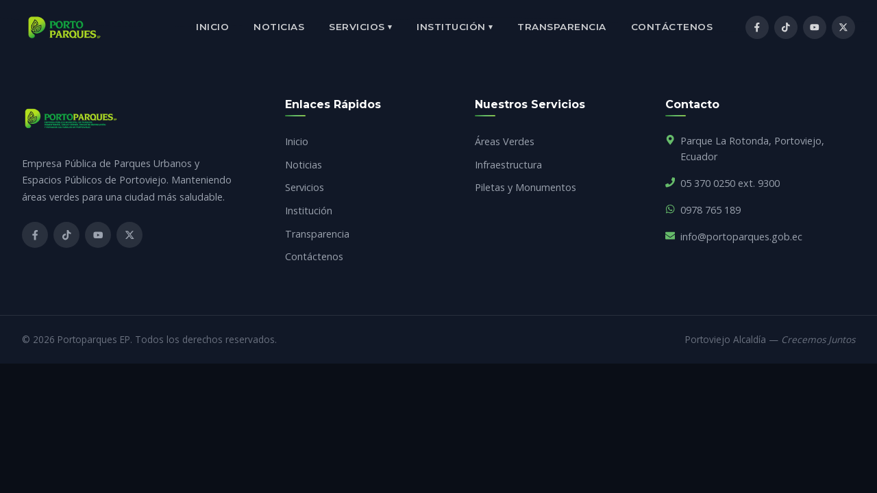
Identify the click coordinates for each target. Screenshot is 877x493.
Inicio (212, 26)
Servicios (360, 27)
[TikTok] (786, 27)
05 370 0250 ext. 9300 (730, 183)
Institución (455, 27)
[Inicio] (64, 27)
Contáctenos (672, 26)
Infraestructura (508, 164)
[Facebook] (757, 27)
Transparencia (561, 26)
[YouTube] (814, 27)
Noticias (279, 26)
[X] (129, 235)
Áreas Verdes (504, 141)
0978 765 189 (710, 209)
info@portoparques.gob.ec (741, 236)
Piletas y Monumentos (525, 187)
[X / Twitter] (843, 27)
